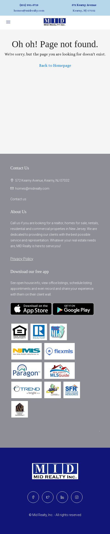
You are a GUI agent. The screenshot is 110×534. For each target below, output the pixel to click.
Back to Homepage (55, 65)
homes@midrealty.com (29, 10)
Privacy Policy (21, 258)
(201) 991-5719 (29, 5)
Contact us (18, 199)
